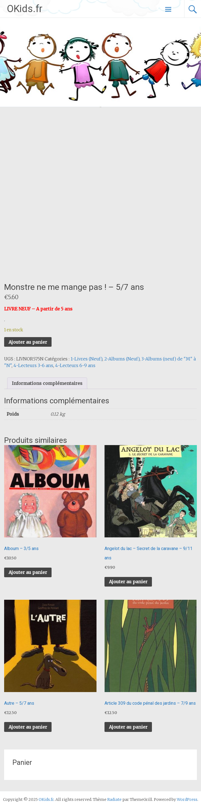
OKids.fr (24, 9)
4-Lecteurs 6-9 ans (75, 365)
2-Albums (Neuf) (122, 359)
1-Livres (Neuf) (86, 359)
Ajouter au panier (28, 342)
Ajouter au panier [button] (28, 572)
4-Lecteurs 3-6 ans (33, 365)
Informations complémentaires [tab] (47, 383)
